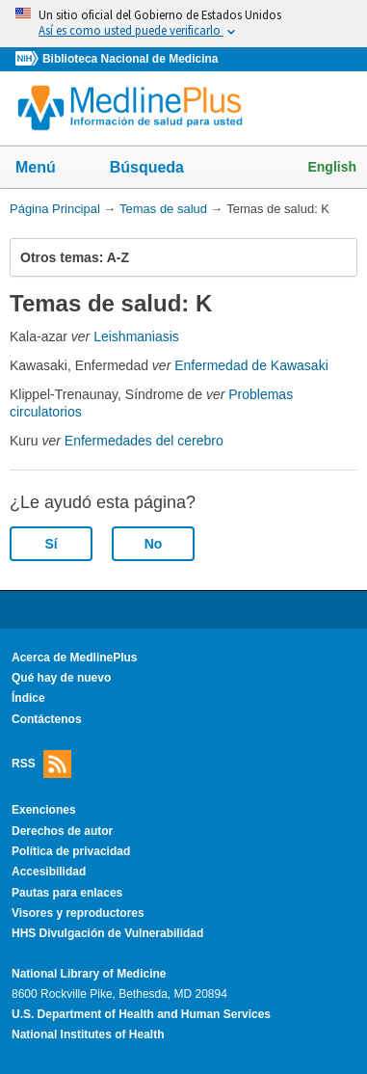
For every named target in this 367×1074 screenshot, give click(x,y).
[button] (332, 257)
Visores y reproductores (78, 913)
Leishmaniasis (136, 336)
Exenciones (44, 810)
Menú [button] (48, 168)
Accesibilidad (49, 871)
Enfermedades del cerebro (144, 440)
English (331, 167)
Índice (28, 698)
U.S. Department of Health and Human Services (141, 1014)
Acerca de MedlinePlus (75, 657)
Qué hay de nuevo (61, 678)
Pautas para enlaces (67, 892)
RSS (41, 764)
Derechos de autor (62, 831)
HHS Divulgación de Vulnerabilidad (107, 933)
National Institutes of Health (88, 1034)
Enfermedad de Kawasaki (251, 365)
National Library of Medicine (89, 973)
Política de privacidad (71, 851)
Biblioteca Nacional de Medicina (130, 59)
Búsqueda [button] (159, 173)
